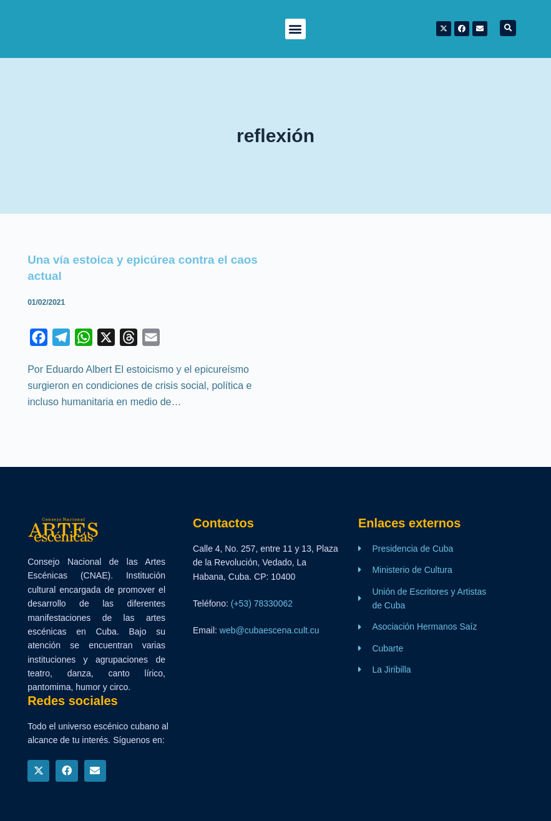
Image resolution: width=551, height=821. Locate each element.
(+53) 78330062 (262, 603)
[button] (295, 29)
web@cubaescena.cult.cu (269, 630)
